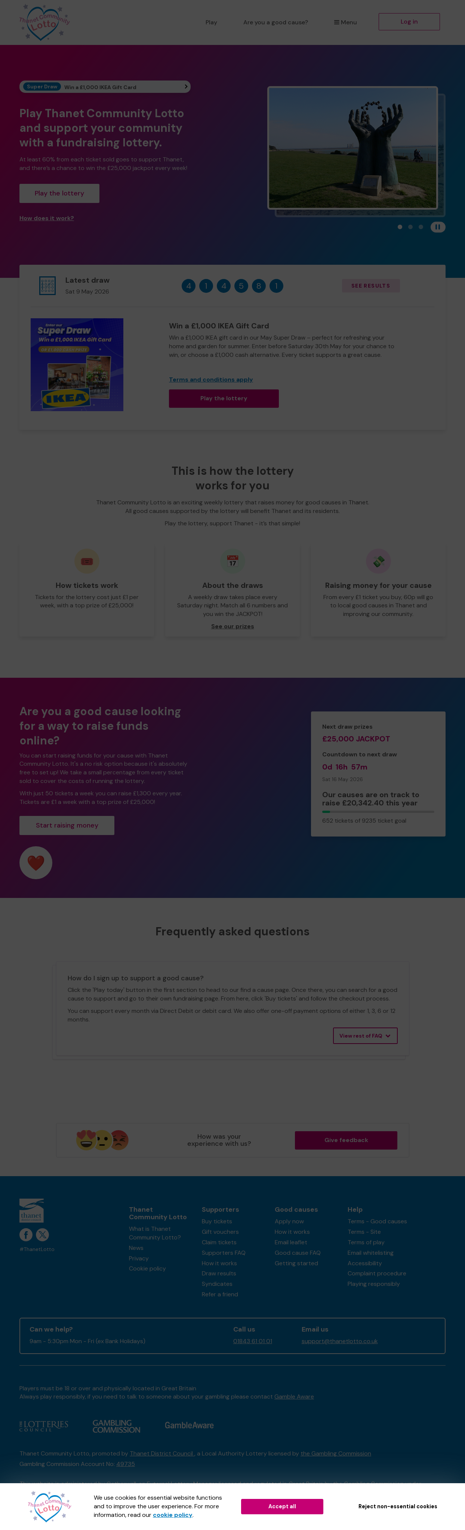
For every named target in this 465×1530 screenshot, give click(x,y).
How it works (219, 1263)
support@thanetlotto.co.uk (340, 1341)
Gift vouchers (220, 1232)
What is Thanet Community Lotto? (155, 1233)
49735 (125, 1464)
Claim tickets (219, 1242)
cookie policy (173, 1515)
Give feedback (346, 1140)
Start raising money (67, 825)
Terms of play (366, 1242)
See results (370, 285)
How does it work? (46, 218)
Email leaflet (291, 1242)
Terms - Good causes (377, 1221)
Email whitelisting (371, 1253)
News (136, 1248)
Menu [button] (345, 22)
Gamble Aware (294, 1396)
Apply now (289, 1221)
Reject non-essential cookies (397, 1506)
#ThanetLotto (37, 1249)
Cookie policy (147, 1268)
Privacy (139, 1258)
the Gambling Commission (336, 1453)
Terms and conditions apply (211, 379)
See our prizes (232, 626)
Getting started (296, 1263)
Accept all (282, 1506)
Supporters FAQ (224, 1253)
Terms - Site (364, 1232)
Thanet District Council (162, 1453)
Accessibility (365, 1263)
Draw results (219, 1273)
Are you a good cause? (275, 22)
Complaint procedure (377, 1273)
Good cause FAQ (298, 1253)
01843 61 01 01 (252, 1341)
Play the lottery (59, 193)
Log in (409, 21)
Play (211, 22)
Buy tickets (217, 1221)
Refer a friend (220, 1294)
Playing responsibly (374, 1284)
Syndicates (217, 1284)
